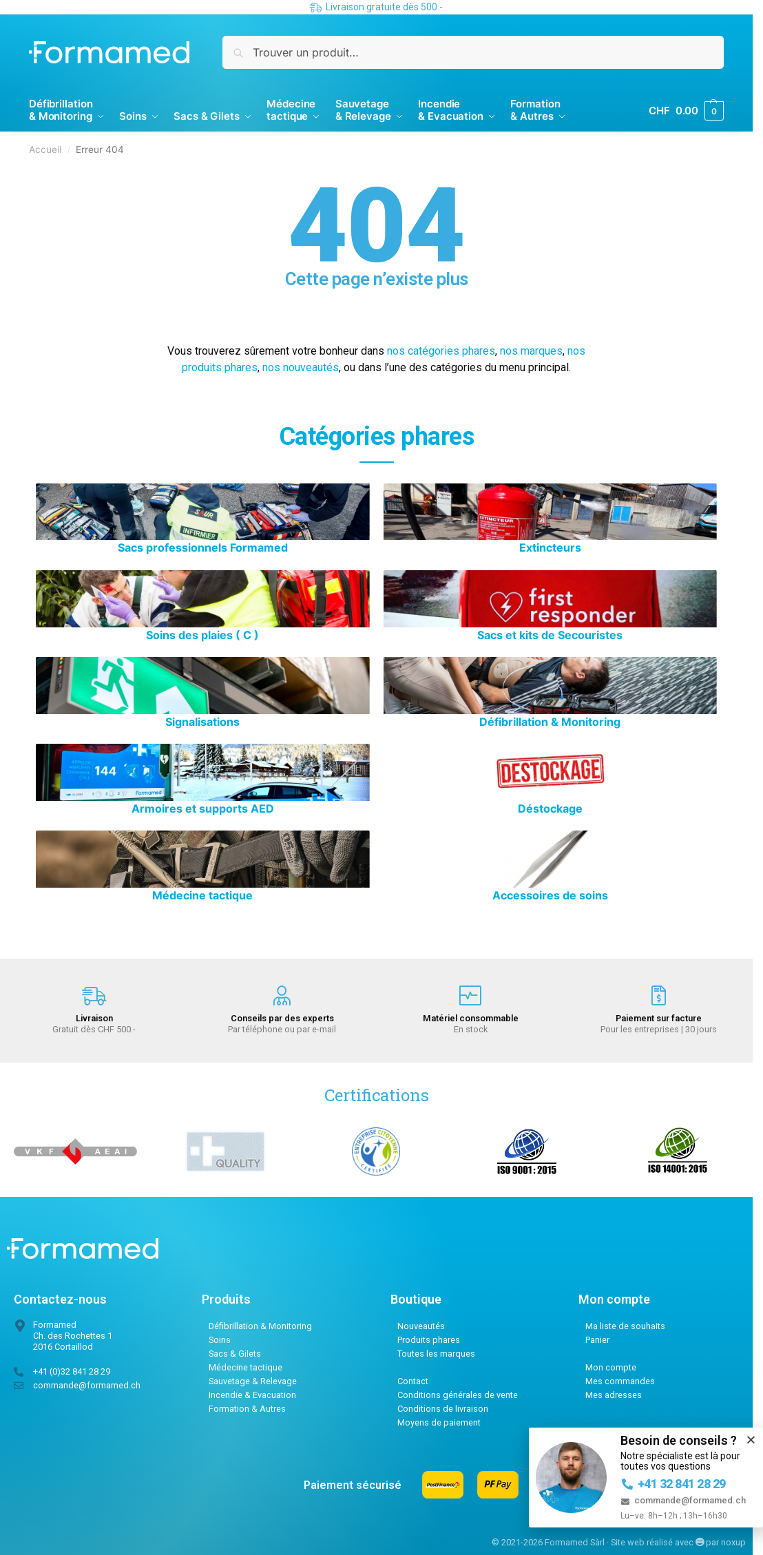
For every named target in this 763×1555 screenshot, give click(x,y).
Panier (597, 1340)
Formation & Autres (247, 1408)
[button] (751, 1439)
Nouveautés (421, 1326)
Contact (412, 1381)
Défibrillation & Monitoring (260, 1326)
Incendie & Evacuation (252, 1395)
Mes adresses (613, 1395)
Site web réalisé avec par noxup (678, 1542)
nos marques (531, 350)
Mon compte (610, 1367)
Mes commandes (620, 1381)
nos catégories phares (441, 350)
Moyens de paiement (439, 1422)
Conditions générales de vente (457, 1395)
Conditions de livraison (442, 1408)
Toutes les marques (436, 1353)
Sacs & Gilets (235, 1353)
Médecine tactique (245, 1367)
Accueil (45, 149)
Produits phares (428, 1340)
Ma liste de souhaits (625, 1326)
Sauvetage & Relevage (253, 1381)
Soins (220, 1340)
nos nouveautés (300, 367)
